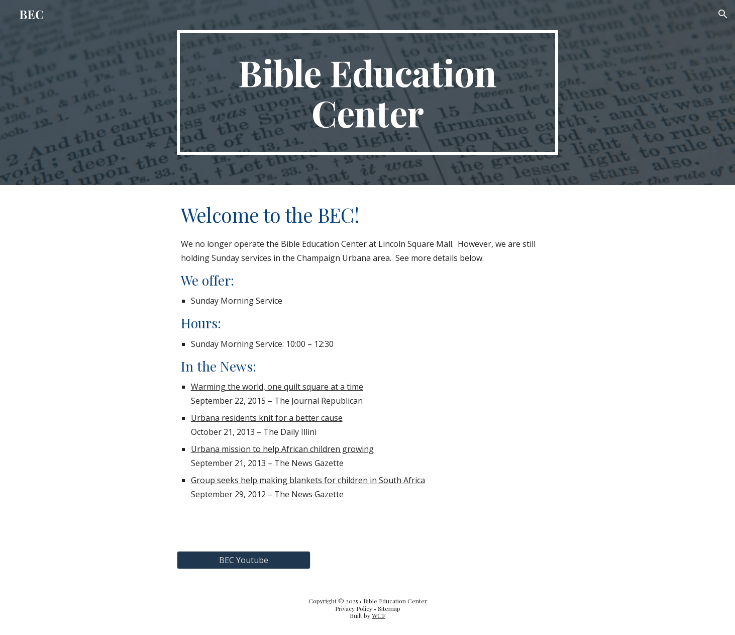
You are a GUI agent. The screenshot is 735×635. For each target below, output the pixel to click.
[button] (723, 14)
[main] (368, 92)
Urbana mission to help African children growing (282, 449)
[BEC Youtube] (243, 560)
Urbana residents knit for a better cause (267, 417)
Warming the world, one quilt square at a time (277, 386)
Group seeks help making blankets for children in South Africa (308, 480)
